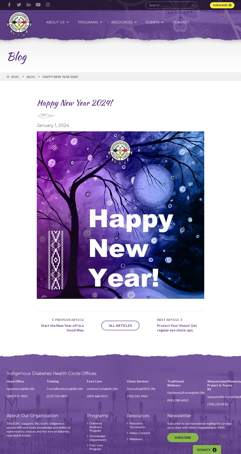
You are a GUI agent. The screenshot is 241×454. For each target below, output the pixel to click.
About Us (57, 22)
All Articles (120, 325)
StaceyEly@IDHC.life (141, 389)
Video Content (140, 433)
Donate (207, 450)
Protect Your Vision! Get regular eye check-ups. (177, 327)
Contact (181, 22)
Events (155, 22)
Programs (90, 22)
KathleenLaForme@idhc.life (186, 392)
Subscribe (220, 5)
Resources (124, 22)
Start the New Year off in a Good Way (62, 327)
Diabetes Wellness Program (96, 427)
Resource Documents (138, 425)
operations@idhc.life (21, 389)
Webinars (136, 439)
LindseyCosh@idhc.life (102, 389)
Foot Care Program (96, 447)
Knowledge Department (98, 438)
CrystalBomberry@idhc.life (65, 389)
